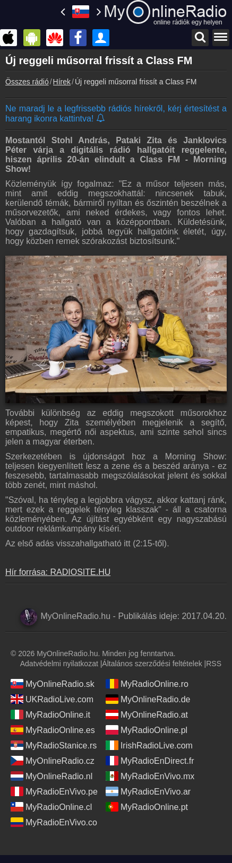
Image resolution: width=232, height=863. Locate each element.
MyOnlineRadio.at (147, 714)
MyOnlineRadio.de (148, 699)
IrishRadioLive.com (149, 745)
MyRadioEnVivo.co (54, 822)
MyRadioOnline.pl (146, 730)
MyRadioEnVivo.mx (150, 776)
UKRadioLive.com (52, 699)
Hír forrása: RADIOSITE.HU (57, 572)
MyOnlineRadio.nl (51, 776)
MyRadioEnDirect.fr (150, 760)
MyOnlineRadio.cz (52, 760)
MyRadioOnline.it (50, 714)
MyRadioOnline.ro (147, 683)
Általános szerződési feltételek (152, 663)
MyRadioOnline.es (53, 730)
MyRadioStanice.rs (54, 745)
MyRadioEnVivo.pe (54, 791)
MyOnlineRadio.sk (52, 683)
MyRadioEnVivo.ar (148, 791)
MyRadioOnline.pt (147, 807)
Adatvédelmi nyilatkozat (59, 663)
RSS (213, 663)
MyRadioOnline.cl (51, 807)
